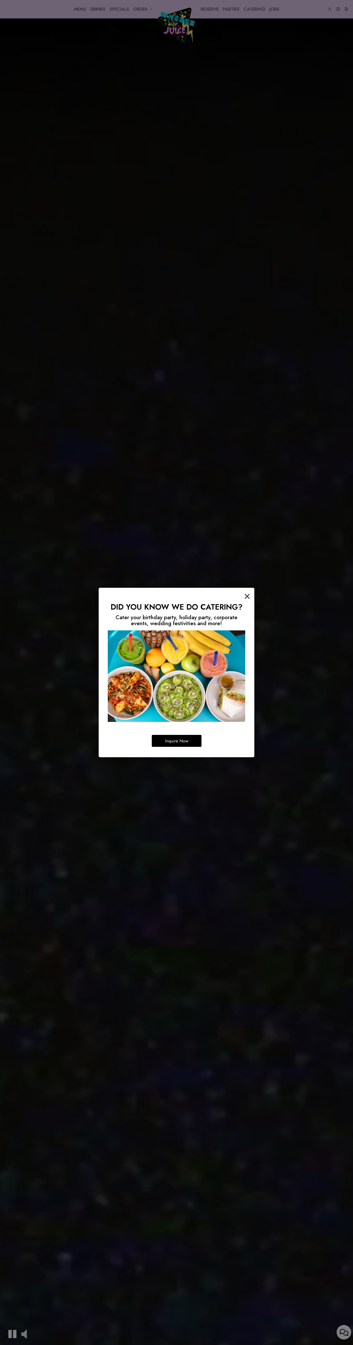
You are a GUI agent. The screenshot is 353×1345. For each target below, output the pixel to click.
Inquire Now (176, 741)
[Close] (247, 595)
